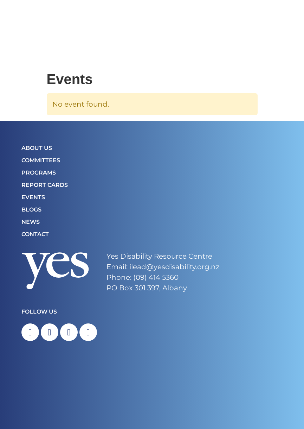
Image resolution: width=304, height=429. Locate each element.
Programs (38, 172)
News (30, 222)
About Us (36, 148)
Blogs (31, 209)
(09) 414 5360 (156, 277)
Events (33, 197)
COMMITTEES (40, 160)
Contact (35, 234)
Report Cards (44, 185)
